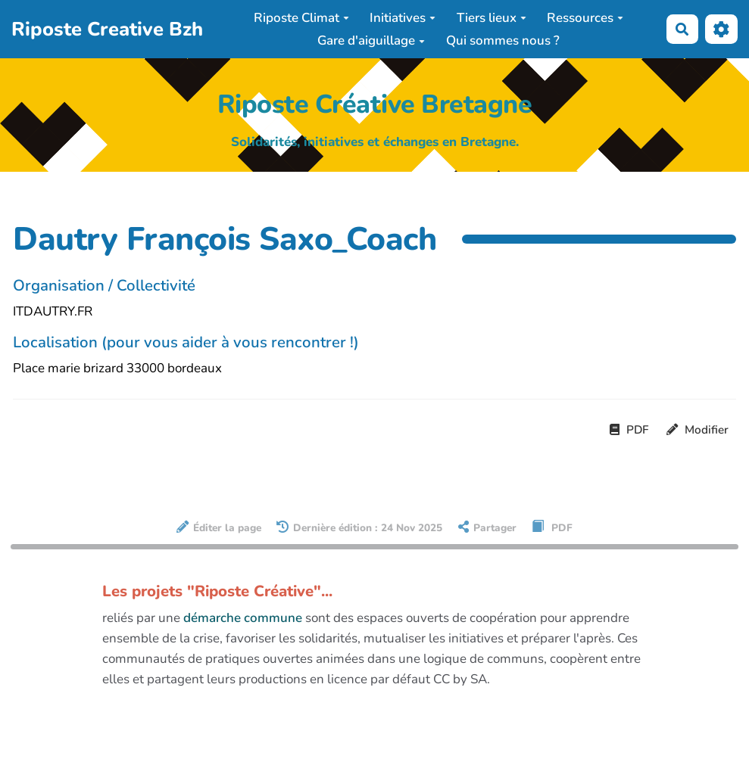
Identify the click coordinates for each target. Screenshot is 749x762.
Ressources (585, 17)
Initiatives (402, 17)
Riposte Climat (301, 17)
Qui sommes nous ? (503, 40)
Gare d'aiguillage (371, 40)
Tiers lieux (491, 17)
